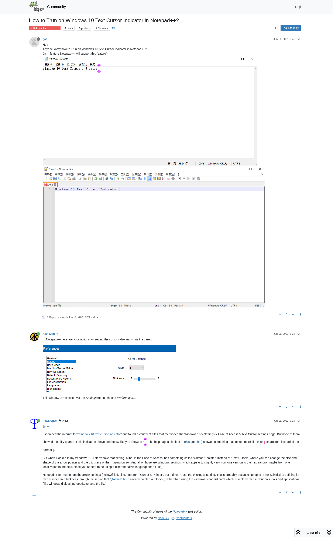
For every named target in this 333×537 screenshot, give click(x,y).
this (187, 442)
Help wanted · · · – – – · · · (44, 28)
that (198, 442)
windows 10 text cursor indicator (99, 434)
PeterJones (50, 420)
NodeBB (163, 518)
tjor (45, 39)
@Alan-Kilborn (119, 479)
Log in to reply (290, 28)
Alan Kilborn (50, 333)
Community (56, 7)
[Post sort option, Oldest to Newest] (275, 28)
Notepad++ (180, 511)
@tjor (63, 420)
